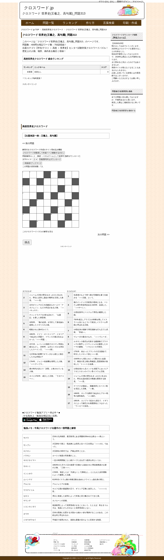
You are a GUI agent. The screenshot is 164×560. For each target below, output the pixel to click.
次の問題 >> (103, 234)
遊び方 (102, 544)
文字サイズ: (27, 159)
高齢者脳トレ (103, 542)
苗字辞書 (86, 544)
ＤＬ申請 (74, 546)
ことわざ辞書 (88, 546)
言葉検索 (108, 22)
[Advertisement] (65, 103)
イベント (74, 540)
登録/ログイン (123, 1)
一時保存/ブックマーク (32, 163)
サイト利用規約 (88, 548)
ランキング (70, 22)
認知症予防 (87, 550)
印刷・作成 (130, 22)
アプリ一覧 (57, 550)
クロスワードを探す (59, 544)
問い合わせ (74, 550)
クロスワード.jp (39, 8)
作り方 (90, 22)
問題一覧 (48, 22)
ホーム (29, 22)
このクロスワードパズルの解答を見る (37, 232)
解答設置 (74, 548)
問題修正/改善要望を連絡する (124, 110)
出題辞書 (86, 540)
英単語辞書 (87, 542)
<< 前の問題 (28, 143)
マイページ (138, 1)
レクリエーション (105, 540)
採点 (27, 242)
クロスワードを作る (59, 546)
